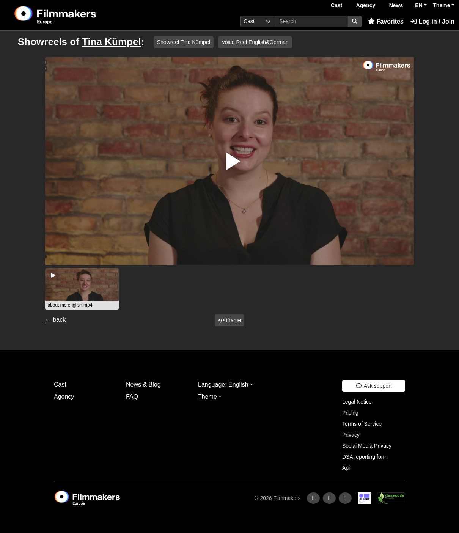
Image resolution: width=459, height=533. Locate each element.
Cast (336, 5)
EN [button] (418, 5)
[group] (82, 289)
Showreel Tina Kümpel (183, 42)
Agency (366, 5)
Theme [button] (441, 5)
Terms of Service (362, 424)
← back (55, 319)
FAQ (132, 396)
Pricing (350, 413)
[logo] (74, 15)
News (396, 5)
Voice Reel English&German (255, 42)
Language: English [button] (223, 384)
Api (346, 468)
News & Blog (143, 384)
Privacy (351, 435)
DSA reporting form (364, 457)
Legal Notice (357, 402)
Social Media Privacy (366, 446)
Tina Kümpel (111, 41)
